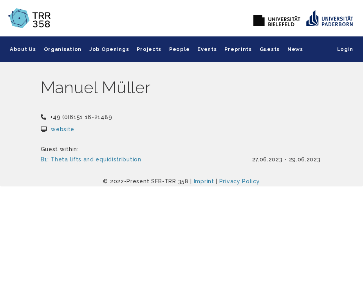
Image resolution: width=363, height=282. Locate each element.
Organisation (62, 49)
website (62, 129)
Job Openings (109, 49)
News (295, 49)
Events (207, 49)
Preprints (237, 49)
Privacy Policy (239, 181)
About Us (23, 49)
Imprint (204, 181)
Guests (270, 49)
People (179, 49)
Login (345, 49)
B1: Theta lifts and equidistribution (91, 159)
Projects (149, 49)
